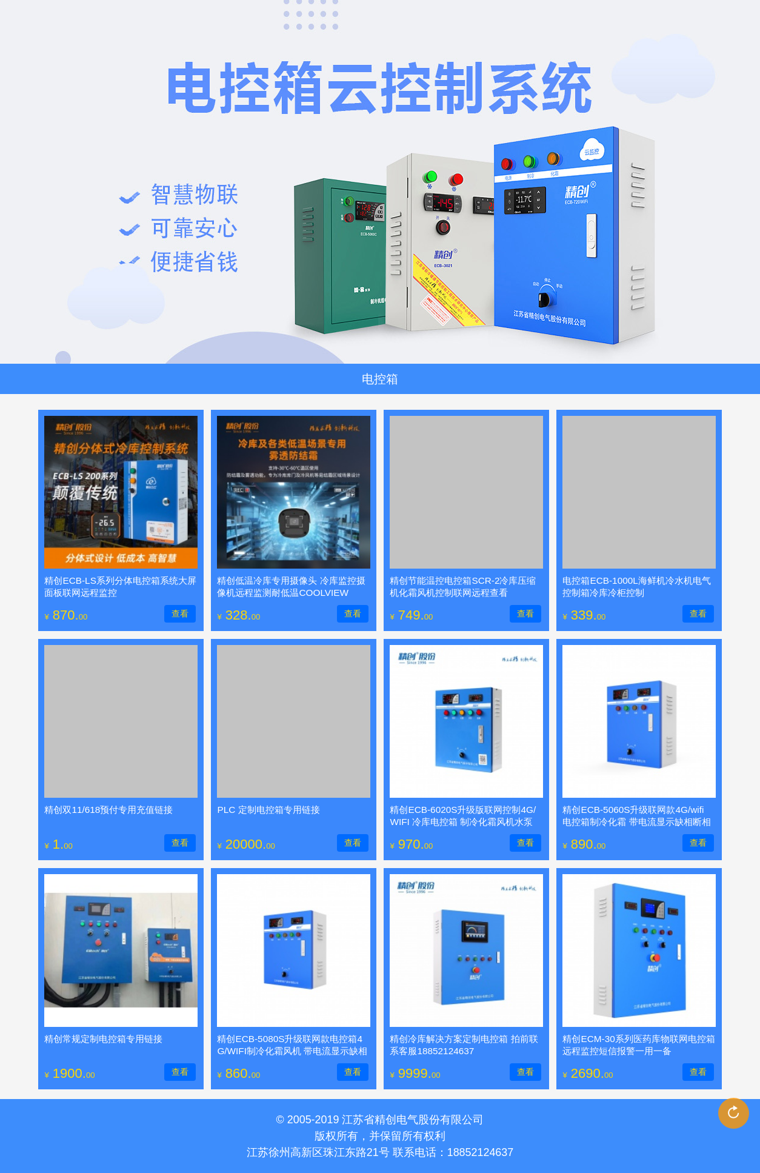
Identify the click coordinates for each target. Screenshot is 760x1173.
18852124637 (480, 1152)
